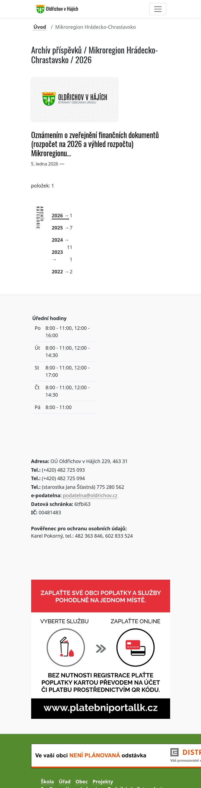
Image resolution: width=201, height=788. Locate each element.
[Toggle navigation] (157, 9)
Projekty (103, 781)
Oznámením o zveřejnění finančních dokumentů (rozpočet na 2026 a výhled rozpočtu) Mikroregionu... (95, 144)
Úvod (40, 27)
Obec (81, 781)
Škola (47, 781)
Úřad (64, 781)
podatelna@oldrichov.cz (90, 495)
